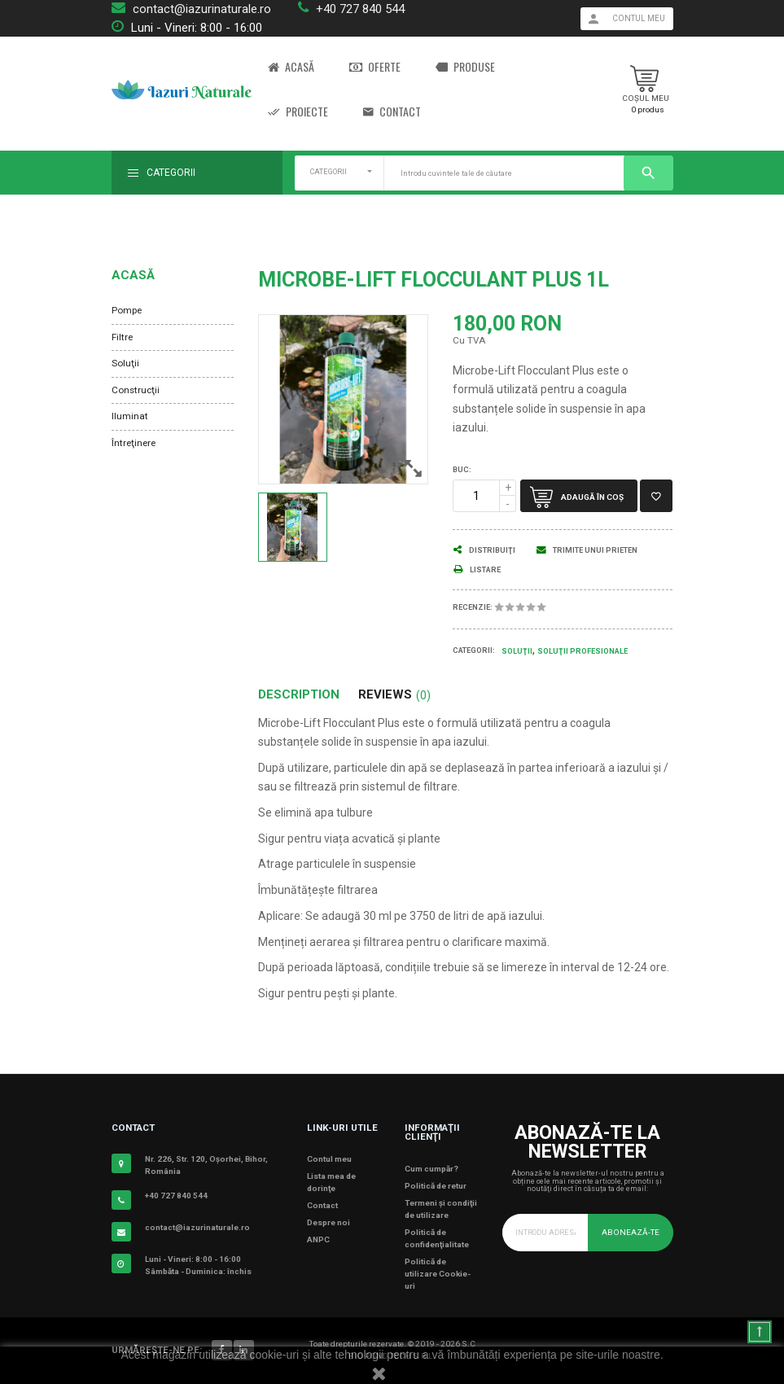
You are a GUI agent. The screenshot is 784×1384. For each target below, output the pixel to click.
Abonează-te (630, 1232)
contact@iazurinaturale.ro (202, 9)
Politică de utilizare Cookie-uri (438, 1273)
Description (298, 695)
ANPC (318, 1239)
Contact (392, 112)
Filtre (122, 337)
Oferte (375, 67)
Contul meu (329, 1158)
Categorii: (474, 650)
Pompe (127, 310)
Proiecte (298, 112)
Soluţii (125, 363)
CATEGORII (328, 172)
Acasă (291, 67)
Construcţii (136, 390)
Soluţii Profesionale (582, 651)
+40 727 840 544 (360, 9)
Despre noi (328, 1222)
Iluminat (130, 416)
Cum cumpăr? (431, 1168)
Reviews (394, 695)
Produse (465, 67)
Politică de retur (435, 1185)
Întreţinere (133, 443)
